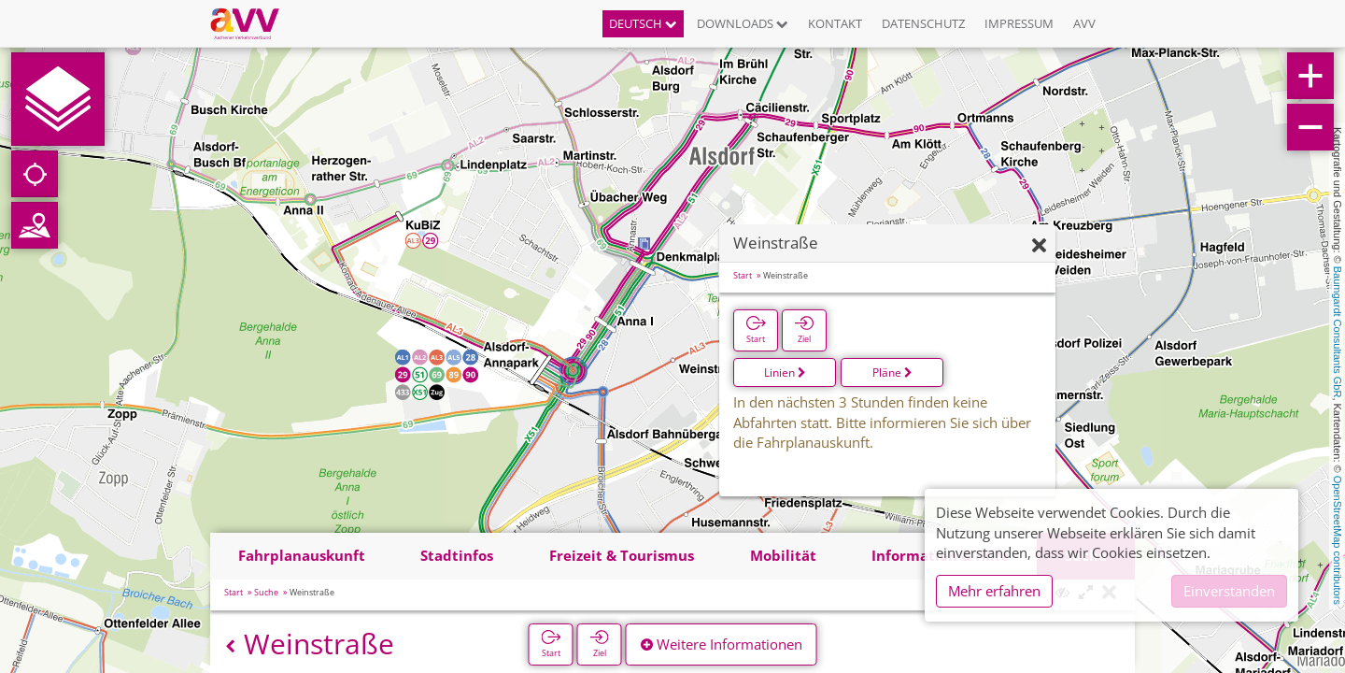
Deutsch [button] (643, 23)
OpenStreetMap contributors (1337, 540)
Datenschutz (923, 23)
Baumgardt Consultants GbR (1337, 332)
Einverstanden (1229, 590)
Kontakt (835, 23)
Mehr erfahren (994, 590)
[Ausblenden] (1039, 246)
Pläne (892, 372)
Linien (785, 372)
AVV (1084, 23)
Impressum (1019, 23)
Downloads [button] (742, 23)
